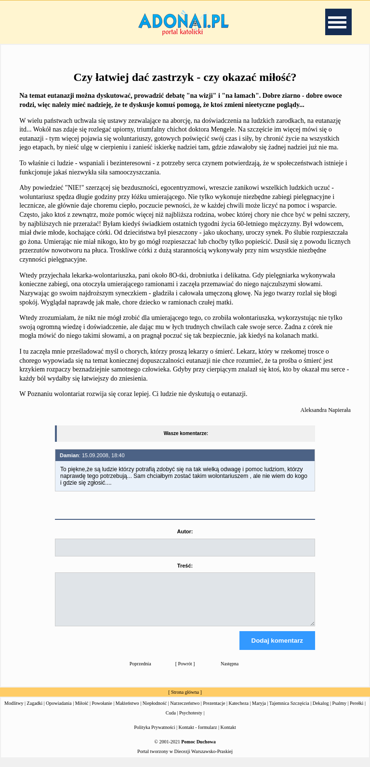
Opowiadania (58, 711)
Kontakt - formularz (198, 736)
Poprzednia (140, 672)
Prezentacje (214, 711)
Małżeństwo (127, 711)
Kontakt (228, 736)
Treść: (185, 566)
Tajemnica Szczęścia (289, 711)
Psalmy (339, 711)
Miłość (82, 711)
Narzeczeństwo (184, 711)
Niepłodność (155, 711)
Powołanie (102, 711)
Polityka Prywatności (154, 736)
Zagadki (35, 711)
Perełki (356, 711)
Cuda (171, 721)
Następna (229, 672)
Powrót (185, 672)
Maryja (259, 711)
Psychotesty (190, 721)
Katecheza (238, 711)
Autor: (185, 531)
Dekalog (321, 711)
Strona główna (185, 700)
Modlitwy (13, 711)
